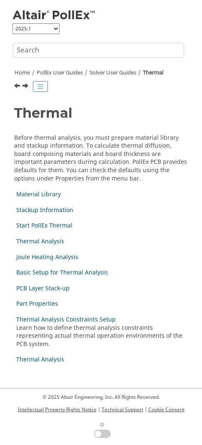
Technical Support (122, 409)
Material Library (38, 194)
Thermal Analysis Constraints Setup (66, 319)
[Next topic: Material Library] (26, 87)
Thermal (153, 73)
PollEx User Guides (60, 73)
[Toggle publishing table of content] (40, 86)
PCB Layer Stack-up (43, 288)
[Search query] (98, 50)
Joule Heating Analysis (47, 257)
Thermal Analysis (40, 241)
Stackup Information (44, 210)
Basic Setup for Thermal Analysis (62, 272)
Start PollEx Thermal (44, 225)
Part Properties (37, 303)
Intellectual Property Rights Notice (57, 409)
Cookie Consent (166, 409)
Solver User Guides (113, 73)
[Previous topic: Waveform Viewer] (18, 87)
